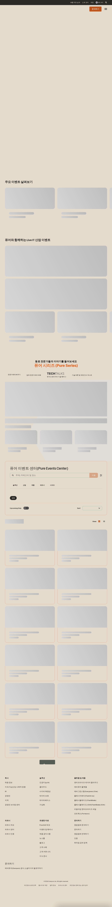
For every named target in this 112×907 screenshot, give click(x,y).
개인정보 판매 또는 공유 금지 (79, 904)
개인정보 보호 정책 (30, 904)
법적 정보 (53, 904)
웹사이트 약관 (43, 904)
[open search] (106, 2)
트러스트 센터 (62, 904)
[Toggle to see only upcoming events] (26, 526)
